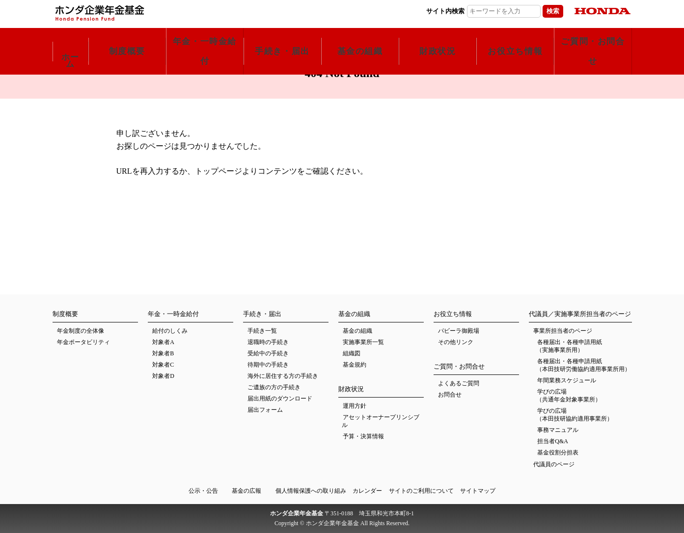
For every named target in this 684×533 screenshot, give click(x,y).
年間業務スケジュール (566, 380)
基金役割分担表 (557, 452)
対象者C (163, 364)
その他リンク (455, 342)
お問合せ (450, 394)
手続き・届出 (282, 37)
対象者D (163, 376)
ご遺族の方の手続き (274, 387)
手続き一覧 (262, 330)
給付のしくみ (170, 330)
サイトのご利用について (421, 490)
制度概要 (127, 37)
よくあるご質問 (458, 383)
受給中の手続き (268, 353)
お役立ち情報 (515, 37)
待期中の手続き (268, 364)
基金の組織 (360, 37)
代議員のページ (554, 464)
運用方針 (354, 405)
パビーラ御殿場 (458, 330)
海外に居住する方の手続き (282, 376)
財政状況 (437, 37)
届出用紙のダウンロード (279, 398)
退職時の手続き (268, 342)
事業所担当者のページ (562, 330)
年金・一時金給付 (204, 37)
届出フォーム (265, 409)
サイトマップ (477, 490)
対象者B (163, 353)
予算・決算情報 (363, 436)
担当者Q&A (552, 441)
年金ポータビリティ (83, 342)
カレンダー (367, 490)
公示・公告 (203, 490)
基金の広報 (246, 490)
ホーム (70, 42)
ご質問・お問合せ (592, 37)
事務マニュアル (557, 429)
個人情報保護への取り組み (310, 490)
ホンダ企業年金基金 (153, 13)
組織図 (351, 353)
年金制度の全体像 (80, 330)
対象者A (163, 342)
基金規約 (354, 364)
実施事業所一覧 (363, 342)
